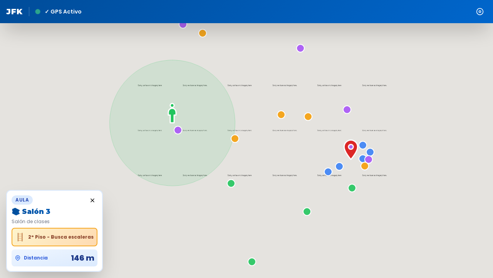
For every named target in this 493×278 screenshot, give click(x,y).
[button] (240, 140)
